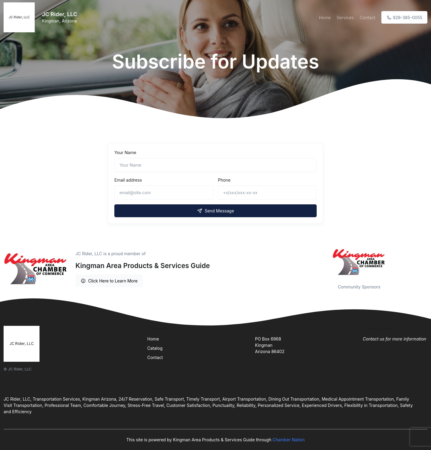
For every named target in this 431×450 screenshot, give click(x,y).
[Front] (20, 17)
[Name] (215, 165)
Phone (224, 180)
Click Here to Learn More (109, 280)
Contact (367, 17)
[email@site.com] (163, 193)
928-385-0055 (404, 17)
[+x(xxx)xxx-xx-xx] (267, 193)
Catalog (155, 348)
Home (324, 17)
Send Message (215, 210)
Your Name (125, 152)
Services (345, 17)
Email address (128, 180)
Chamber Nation (288, 439)
